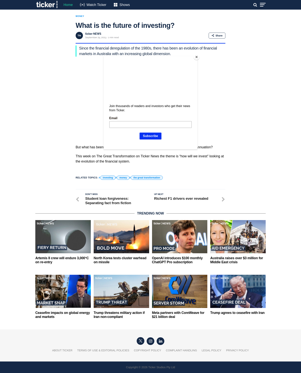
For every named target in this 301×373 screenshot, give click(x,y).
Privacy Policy (237, 350)
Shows (124, 5)
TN (79, 35)
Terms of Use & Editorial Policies (103, 350)
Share (217, 35)
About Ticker (62, 350)
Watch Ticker (96, 5)
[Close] (196, 57)
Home (68, 5)
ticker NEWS (93, 33)
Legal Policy (212, 350)
